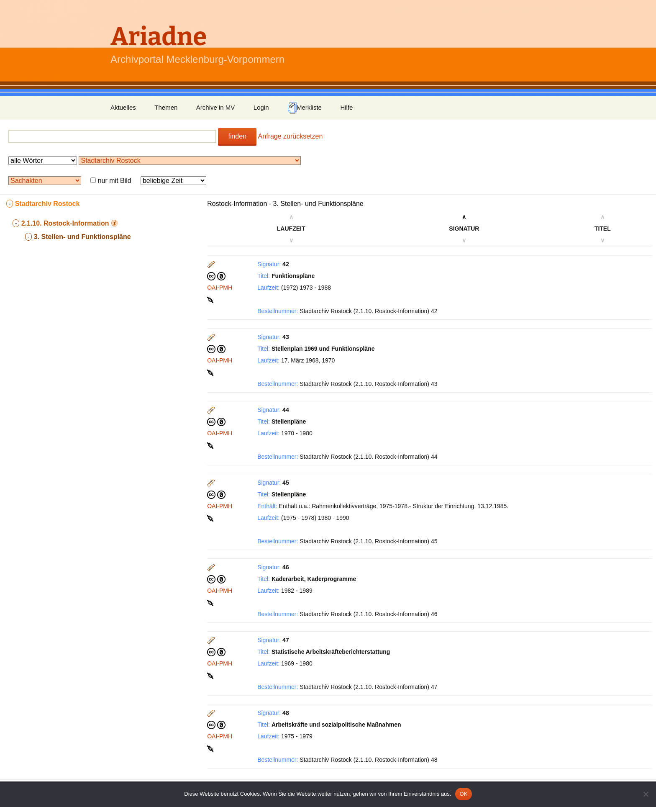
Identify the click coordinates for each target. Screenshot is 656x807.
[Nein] (645, 794)
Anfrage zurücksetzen (290, 136)
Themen (165, 107)
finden (237, 136)
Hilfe (346, 107)
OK (463, 794)
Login (261, 107)
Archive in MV (215, 107)
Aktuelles (123, 107)
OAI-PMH (219, 287)
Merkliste (304, 108)
